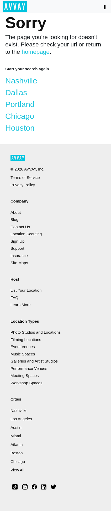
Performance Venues (28, 368)
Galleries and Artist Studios (34, 361)
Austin (16, 427)
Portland (20, 104)
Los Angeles (21, 419)
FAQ (14, 297)
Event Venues (22, 346)
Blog (14, 219)
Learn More (20, 304)
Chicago (19, 116)
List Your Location (25, 290)
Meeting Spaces (24, 375)
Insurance (19, 255)
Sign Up (17, 241)
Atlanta (16, 444)
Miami (15, 436)
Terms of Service (25, 177)
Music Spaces (22, 354)
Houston (20, 128)
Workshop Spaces (26, 383)
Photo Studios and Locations (35, 332)
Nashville (21, 80)
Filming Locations (25, 339)
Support (17, 248)
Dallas (16, 92)
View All (17, 470)
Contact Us (20, 227)
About (15, 212)
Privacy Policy (22, 185)
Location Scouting (26, 234)
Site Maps (19, 262)
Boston (16, 453)
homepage (36, 52)
